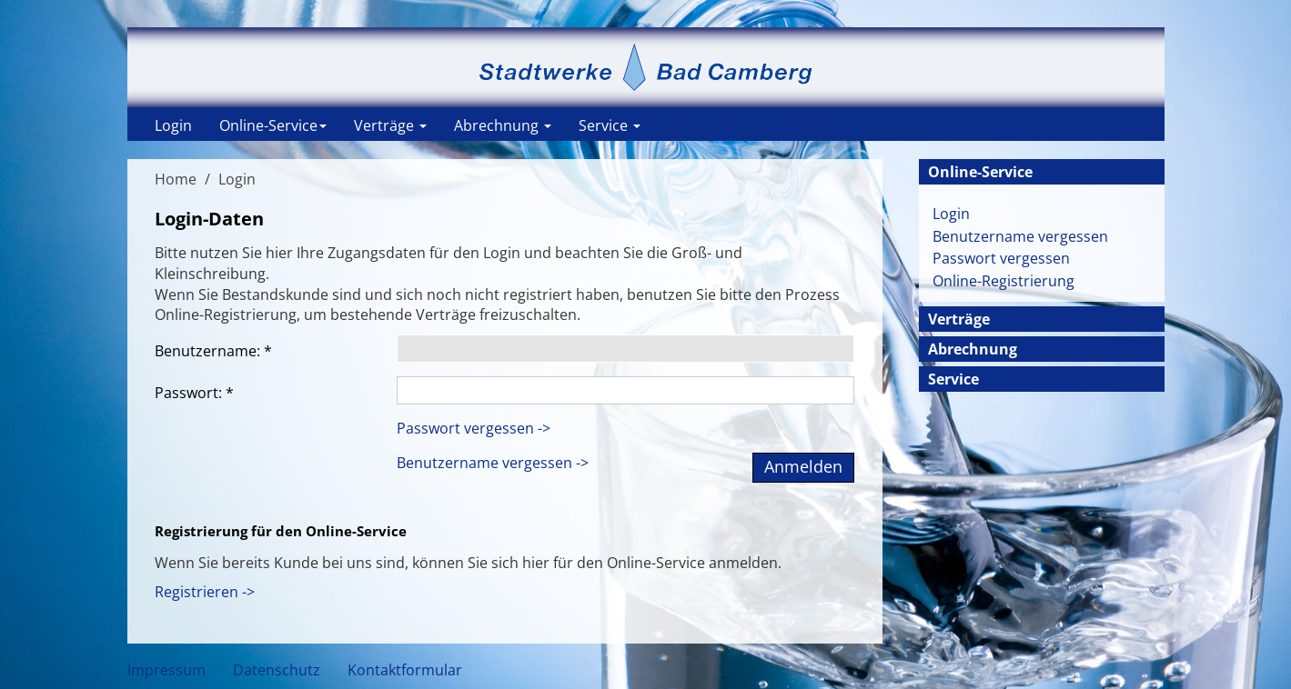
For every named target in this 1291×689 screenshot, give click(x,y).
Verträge (390, 125)
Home (176, 179)
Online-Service (273, 125)
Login (173, 125)
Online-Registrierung (1003, 281)
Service (609, 125)
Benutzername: (213, 351)
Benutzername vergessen (1020, 236)
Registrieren (196, 592)
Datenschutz (276, 670)
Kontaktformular (405, 670)
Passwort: (194, 393)
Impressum (166, 670)
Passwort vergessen (1001, 258)
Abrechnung (502, 125)
